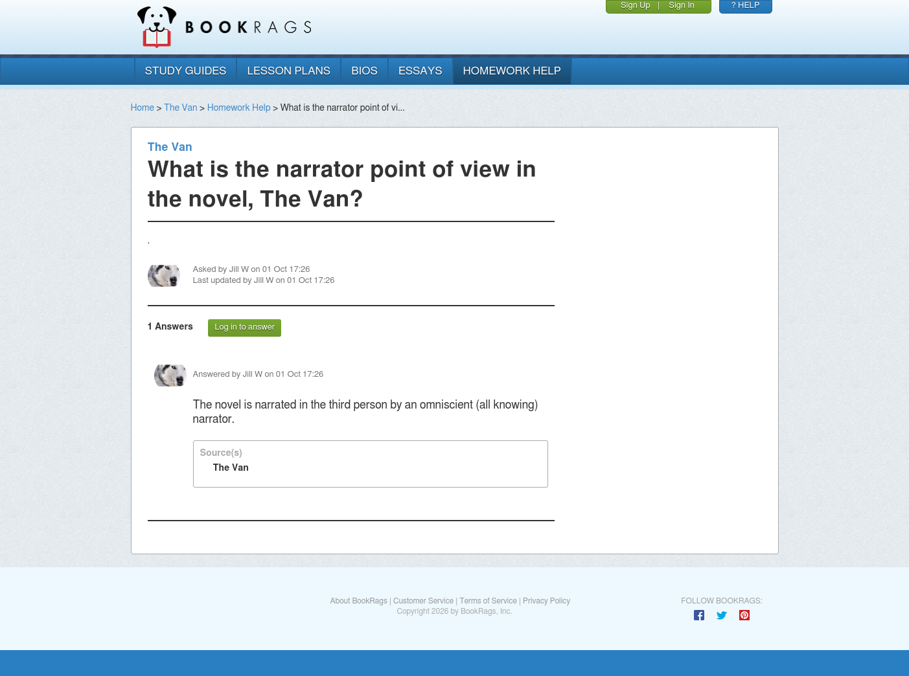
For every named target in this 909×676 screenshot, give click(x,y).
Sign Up (635, 5)
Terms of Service (488, 601)
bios (364, 70)
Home (142, 108)
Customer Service (423, 601)
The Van (180, 108)
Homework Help (239, 108)
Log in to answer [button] (244, 327)
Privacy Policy (546, 601)
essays (420, 70)
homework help (512, 70)
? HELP (745, 5)
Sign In (682, 5)
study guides (186, 70)
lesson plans (288, 70)
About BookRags (358, 601)
